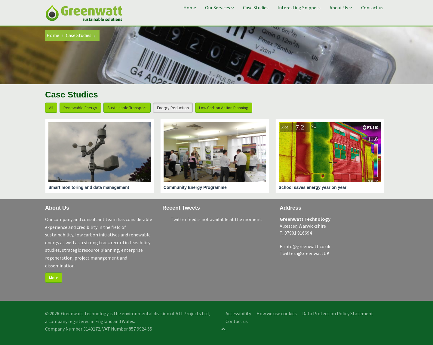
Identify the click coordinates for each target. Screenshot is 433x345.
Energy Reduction (173, 107)
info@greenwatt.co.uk (307, 246)
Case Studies (256, 8)
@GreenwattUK (313, 253)
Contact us (372, 8)
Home (189, 8)
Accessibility (238, 313)
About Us (341, 8)
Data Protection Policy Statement (337, 313)
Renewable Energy (80, 107)
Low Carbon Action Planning (223, 107)
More (53, 277)
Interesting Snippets (299, 8)
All (51, 107)
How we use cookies (276, 313)
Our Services (219, 8)
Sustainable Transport (127, 107)
